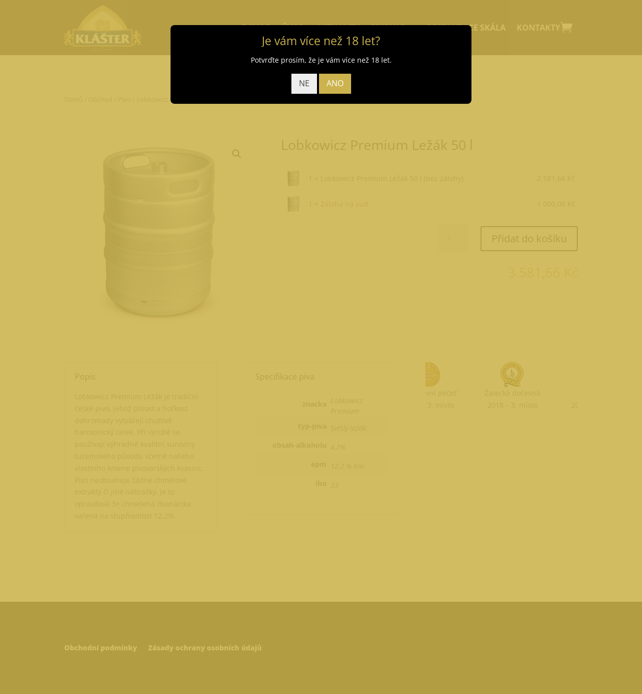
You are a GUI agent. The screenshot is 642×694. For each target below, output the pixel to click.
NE (304, 83)
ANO (335, 83)
